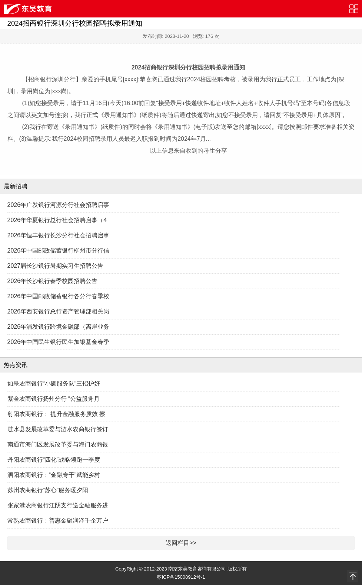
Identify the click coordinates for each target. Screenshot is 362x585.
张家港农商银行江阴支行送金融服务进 (57, 505)
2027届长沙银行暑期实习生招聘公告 (55, 266)
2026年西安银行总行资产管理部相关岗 (58, 311)
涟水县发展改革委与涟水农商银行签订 (57, 429)
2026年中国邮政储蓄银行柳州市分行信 (58, 250)
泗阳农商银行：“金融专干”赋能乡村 (53, 475)
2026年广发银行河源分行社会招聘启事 (58, 205)
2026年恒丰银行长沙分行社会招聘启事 (58, 235)
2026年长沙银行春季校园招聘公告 (52, 281)
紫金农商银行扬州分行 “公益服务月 (53, 399)
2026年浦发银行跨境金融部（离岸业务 (58, 327)
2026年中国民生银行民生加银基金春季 (58, 342)
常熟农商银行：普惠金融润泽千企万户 (57, 520)
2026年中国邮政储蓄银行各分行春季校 (58, 296)
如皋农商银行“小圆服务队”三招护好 (53, 383)
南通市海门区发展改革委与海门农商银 (57, 444)
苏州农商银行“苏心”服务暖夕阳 (48, 490)
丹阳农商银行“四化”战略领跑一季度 (53, 459)
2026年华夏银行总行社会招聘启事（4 (57, 220)
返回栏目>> (181, 543)
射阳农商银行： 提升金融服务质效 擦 (56, 414)
